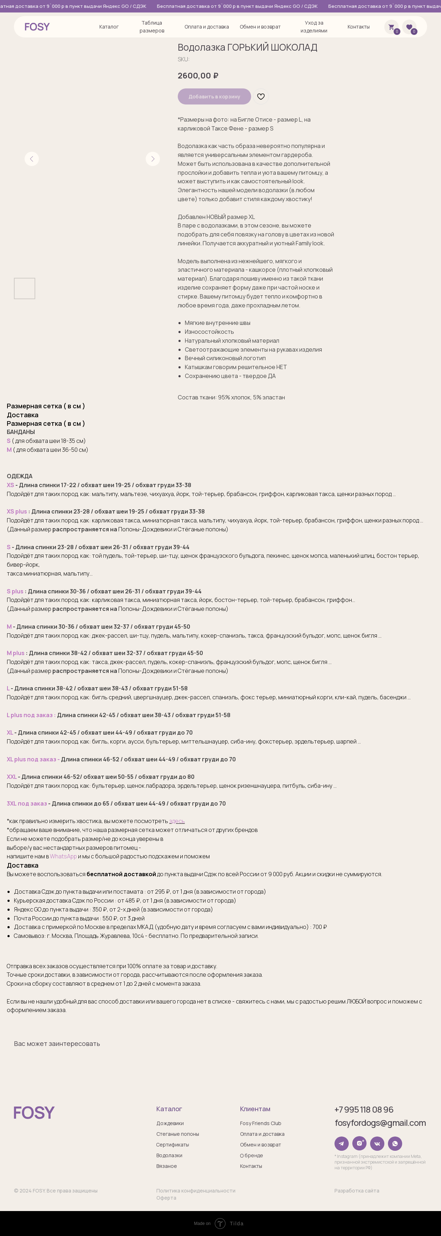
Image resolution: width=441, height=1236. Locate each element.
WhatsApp (63, 856)
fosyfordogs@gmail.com (379, 1122)
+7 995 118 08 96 (363, 1109)
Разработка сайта (356, 1190)
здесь (177, 821)
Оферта (166, 1197)
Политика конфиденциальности (195, 1190)
